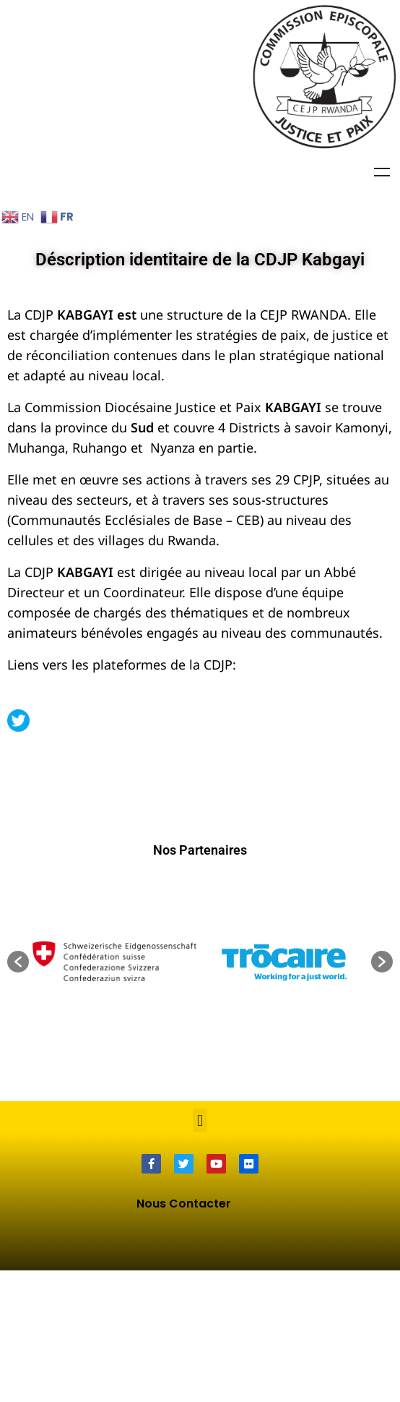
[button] (18, 1093)
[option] (286, 1093)
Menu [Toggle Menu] (382, 172)
